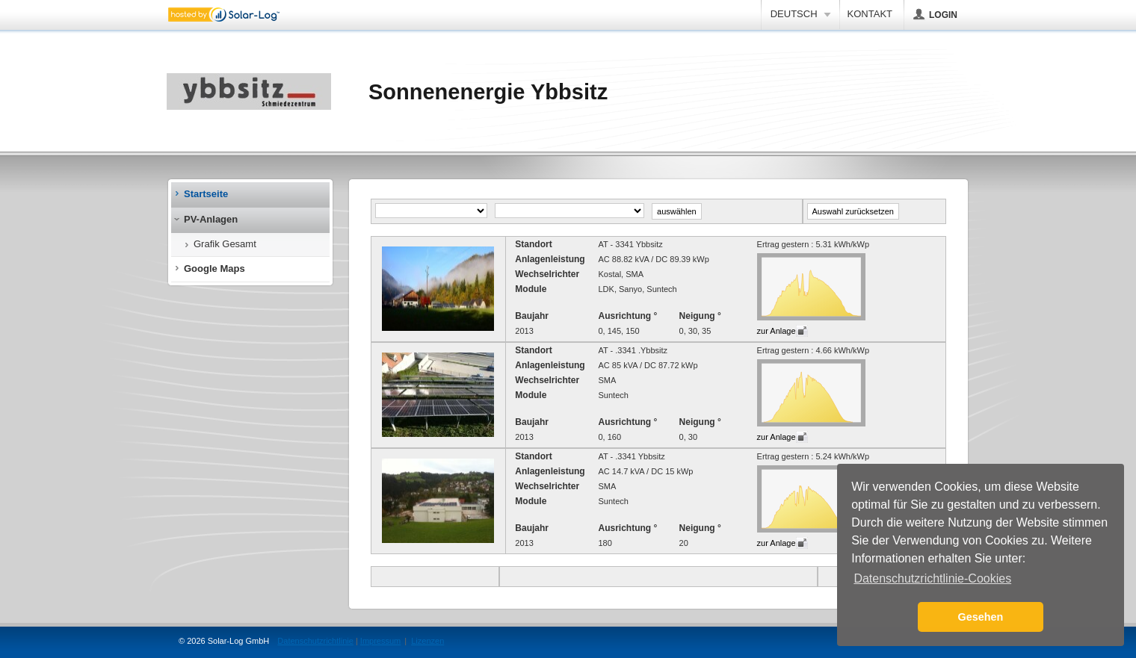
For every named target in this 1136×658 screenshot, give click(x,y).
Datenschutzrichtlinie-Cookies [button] (932, 578)
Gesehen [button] (981, 617)
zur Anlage (776, 330)
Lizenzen (427, 640)
